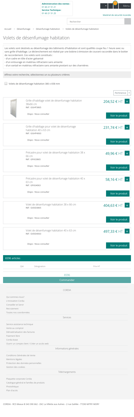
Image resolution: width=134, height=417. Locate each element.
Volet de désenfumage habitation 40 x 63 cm (51, 230)
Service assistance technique (19, 324)
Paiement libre (13, 335)
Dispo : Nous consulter (38, 113)
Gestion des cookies (15, 367)
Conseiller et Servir (15, 304)
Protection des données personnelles (23, 363)
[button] (104, 6)
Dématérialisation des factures (20, 332)
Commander (66, 280)
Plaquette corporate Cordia (19, 378)
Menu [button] (125, 6)
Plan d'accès (12, 390)
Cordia (20, 9)
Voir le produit (117, 115)
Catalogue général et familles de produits (25, 382)
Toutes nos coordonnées (18, 312)
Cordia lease (12, 339)
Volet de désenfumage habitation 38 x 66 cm (51, 204)
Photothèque (12, 386)
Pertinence (120, 92)
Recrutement (12, 308)
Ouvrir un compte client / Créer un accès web (27, 343)
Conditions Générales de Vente (20, 355)
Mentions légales (14, 359)
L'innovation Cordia (15, 300)
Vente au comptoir (15, 328)
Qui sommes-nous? (15, 296)
